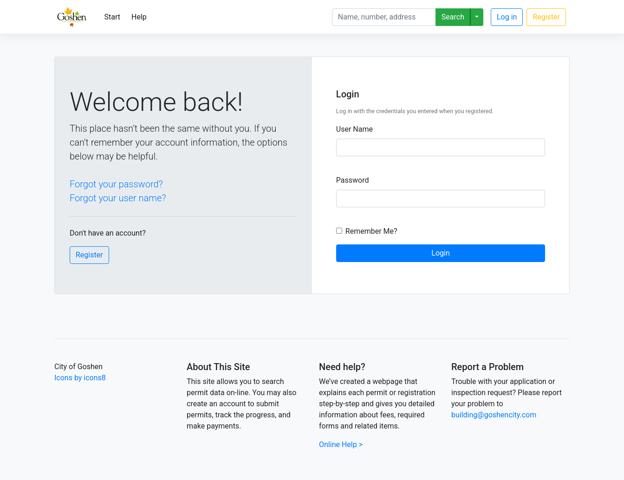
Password (352, 180)
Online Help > (341, 444)
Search (453, 17)
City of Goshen (78, 366)
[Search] (384, 17)
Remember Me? (371, 231)
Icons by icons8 (80, 377)
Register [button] (89, 254)
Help (139, 17)
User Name (354, 129)
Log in (507, 17)
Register (546, 17)
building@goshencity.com (493, 414)
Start (112, 17)
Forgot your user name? (118, 198)
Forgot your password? (116, 184)
